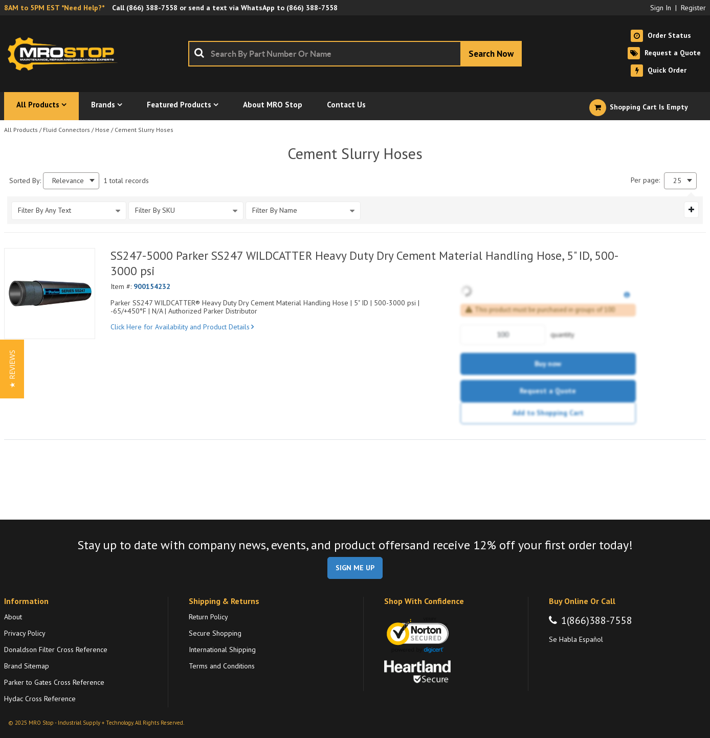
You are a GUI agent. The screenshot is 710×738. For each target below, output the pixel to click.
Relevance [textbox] (68, 181)
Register (693, 8)
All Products (21, 129)
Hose (102, 129)
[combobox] (355, 53)
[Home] (65, 54)
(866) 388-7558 (152, 8)
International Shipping (222, 649)
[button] (12, 369)
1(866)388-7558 (596, 620)
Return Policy (208, 616)
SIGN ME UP (355, 567)
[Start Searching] (491, 53)
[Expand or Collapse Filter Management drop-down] (691, 210)
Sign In (660, 8)
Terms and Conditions (222, 665)
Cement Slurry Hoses (144, 129)
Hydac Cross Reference (40, 698)
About (13, 616)
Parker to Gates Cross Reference (54, 682)
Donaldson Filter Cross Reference (55, 649)
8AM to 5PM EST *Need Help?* (54, 8)
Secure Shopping (215, 633)
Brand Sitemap (26, 665)
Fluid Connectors (66, 129)
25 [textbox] (677, 181)
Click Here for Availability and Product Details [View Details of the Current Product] (182, 326)
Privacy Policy (25, 633)
